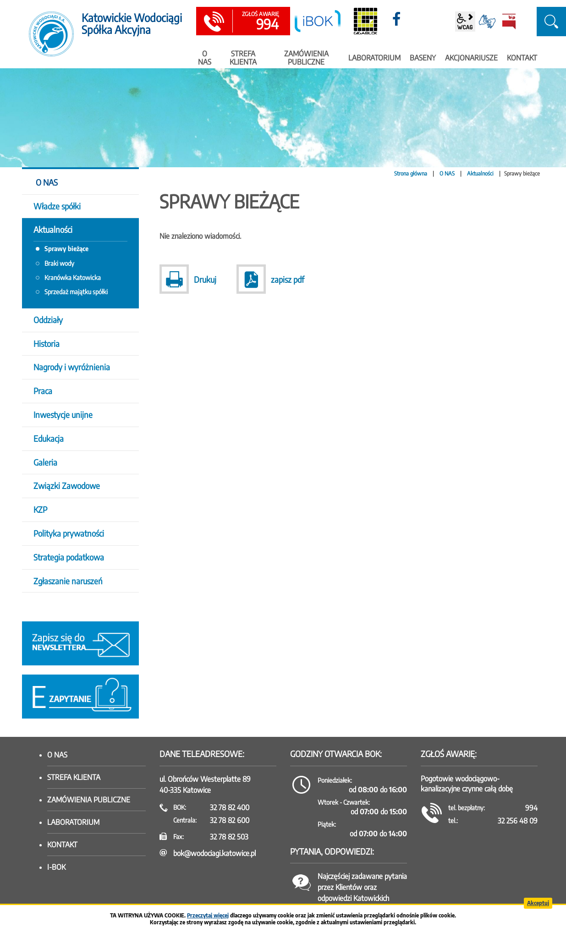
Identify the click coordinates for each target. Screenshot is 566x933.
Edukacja (48, 438)
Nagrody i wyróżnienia (71, 367)
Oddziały (48, 319)
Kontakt (62, 844)
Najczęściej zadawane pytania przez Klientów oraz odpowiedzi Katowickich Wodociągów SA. (362, 893)
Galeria (45, 462)
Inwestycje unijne (63, 414)
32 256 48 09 (518, 820)
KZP (40, 509)
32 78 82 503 (229, 836)
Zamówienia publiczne (88, 799)
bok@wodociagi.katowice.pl (214, 853)
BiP (509, 21)
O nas (57, 754)
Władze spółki (57, 206)
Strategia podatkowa (68, 557)
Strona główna (410, 173)
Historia (46, 343)
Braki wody (59, 263)
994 (260, 22)
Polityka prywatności (68, 533)
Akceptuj (538, 903)
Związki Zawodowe (66, 485)
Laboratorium (73, 822)
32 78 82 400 (229, 807)
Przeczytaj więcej (208, 915)
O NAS (447, 173)
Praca (42, 390)
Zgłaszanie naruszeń (68, 581)
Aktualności (480, 173)
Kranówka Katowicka (72, 277)
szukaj (551, 21)
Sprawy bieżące (66, 248)
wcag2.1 (465, 21)
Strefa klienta (73, 777)
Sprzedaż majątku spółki (76, 292)
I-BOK (56, 867)
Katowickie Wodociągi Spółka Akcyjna (132, 23)
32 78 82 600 (229, 820)
